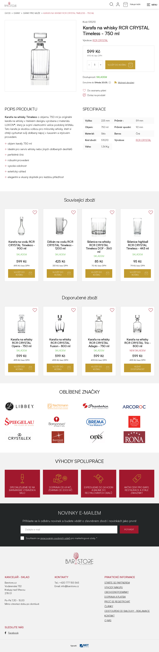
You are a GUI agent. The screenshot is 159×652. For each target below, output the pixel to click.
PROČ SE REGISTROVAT (117, 601)
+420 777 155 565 (69, 582)
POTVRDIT (129, 529)
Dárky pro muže (31, 13)
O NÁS (107, 620)
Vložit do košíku (120, 65)
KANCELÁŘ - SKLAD (17, 577)
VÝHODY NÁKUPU (113, 587)
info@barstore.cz (70, 586)
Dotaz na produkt (94, 95)
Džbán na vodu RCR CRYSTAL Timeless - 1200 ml (60, 245)
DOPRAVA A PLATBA (115, 596)
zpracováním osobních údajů (55, 538)
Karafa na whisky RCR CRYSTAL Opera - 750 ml (21, 343)
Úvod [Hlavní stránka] (7, 13)
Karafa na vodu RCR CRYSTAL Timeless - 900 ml (21, 245)
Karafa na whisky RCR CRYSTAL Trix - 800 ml (137, 343)
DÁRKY (17, 13)
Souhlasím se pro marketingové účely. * (61, 538)
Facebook (11, 632)
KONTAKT (109, 615)
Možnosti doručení (124, 82)
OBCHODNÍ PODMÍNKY (116, 592)
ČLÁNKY (108, 606)
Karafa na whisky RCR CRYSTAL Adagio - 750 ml (99, 343)
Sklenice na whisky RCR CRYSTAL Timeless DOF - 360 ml (99, 247)
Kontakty (61, 577)
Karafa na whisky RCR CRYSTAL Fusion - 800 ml (60, 343)
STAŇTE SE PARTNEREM (117, 582)
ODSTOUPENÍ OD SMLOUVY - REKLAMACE (127, 610)
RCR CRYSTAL (100, 40)
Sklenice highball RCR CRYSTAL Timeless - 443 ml (137, 245)
